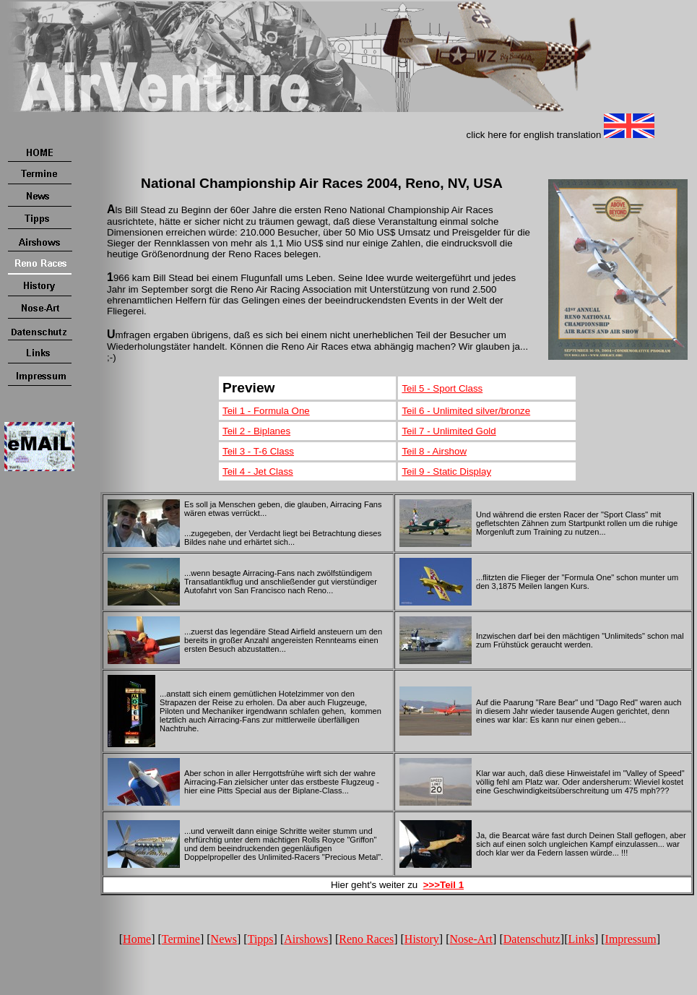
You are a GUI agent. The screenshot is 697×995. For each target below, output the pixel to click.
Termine (181, 939)
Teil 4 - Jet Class (257, 471)
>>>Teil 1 (443, 884)
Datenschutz (531, 939)
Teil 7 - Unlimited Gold (448, 431)
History (421, 939)
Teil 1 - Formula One (266, 410)
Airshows (306, 939)
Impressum (631, 939)
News (224, 939)
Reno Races (366, 939)
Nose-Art (471, 939)
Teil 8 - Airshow (434, 451)
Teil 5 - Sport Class (442, 388)
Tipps (261, 939)
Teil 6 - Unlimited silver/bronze (466, 410)
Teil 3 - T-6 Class (258, 451)
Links (581, 939)
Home (137, 939)
